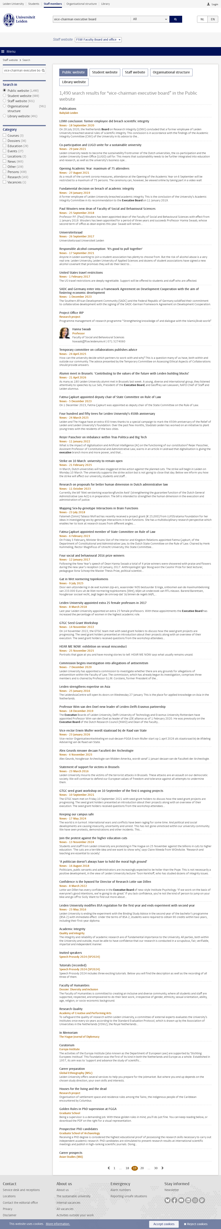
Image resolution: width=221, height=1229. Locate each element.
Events (24, 151)
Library (105, 4)
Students (33, 4)
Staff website (10, 60)
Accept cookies (163, 1224)
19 (135, 1168)
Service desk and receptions (21, 1190)
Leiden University (13, 4)
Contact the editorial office (20, 1203)
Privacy (7, 1209)
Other (24, 166)
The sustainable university (73, 1196)
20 (142, 1168)
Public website (24, 90)
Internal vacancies (68, 1203)
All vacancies (65, 1209)
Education (24, 146)
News (24, 161)
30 (156, 1168)
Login (215, 4)
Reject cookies (197, 1224)
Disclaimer (9, 1215)
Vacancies (24, 182)
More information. (58, 1224)
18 (128, 1168)
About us (63, 1190)
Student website (24, 96)
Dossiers (24, 140)
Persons (24, 172)
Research (24, 177)
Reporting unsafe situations (128, 1196)
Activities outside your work (75, 1215)
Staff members (53, 4)
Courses (24, 135)
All (135, 19)
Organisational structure (81, 4)
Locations (24, 156)
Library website (24, 116)
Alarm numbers (120, 1190)
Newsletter (171, 1190)
